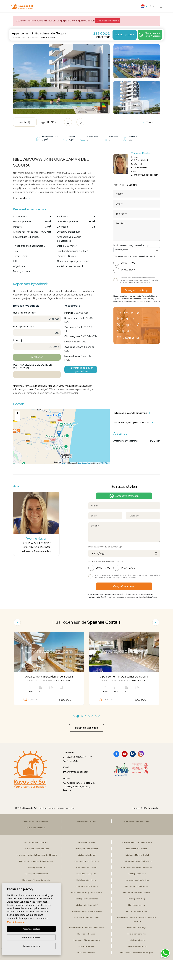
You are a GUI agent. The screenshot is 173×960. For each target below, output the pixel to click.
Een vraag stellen (124, 34)
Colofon (43, 808)
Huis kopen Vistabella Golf (36, 848)
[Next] (155, 622)
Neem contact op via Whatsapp (150, 34)
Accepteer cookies (31, 929)
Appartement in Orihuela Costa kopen (86, 927)
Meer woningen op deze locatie (133, 422)
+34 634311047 (139, 160)
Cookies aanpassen (31, 937)
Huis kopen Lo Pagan (86, 855)
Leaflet (64, 463)
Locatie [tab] (25, 122)
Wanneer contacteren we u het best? (134, 256)
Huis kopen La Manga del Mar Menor (36, 861)
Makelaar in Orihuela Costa (86, 917)
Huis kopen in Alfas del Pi (86, 905)
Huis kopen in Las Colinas (86, 899)
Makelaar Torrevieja (136, 927)
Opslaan (31, 699)
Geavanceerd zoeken (108, 20)
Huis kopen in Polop (136, 899)
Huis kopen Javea (136, 905)
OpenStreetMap (84, 463)
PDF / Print (49, 122)
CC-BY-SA (104, 463)
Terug (148, 122)
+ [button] (17, 413)
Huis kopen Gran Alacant (86, 848)
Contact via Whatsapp (124, 496)
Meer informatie (15, 922)
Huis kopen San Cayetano (36, 842)
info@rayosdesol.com (75, 771)
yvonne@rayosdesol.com (144, 174)
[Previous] (17, 622)
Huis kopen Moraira (86, 952)
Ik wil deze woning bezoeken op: (131, 245)
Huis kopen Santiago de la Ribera (86, 892)
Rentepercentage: (24, 326)
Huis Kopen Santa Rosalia (36, 874)
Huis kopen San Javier (86, 867)
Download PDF (128, 338)
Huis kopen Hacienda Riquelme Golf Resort (36, 855)
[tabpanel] (49, 668)
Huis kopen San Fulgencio (86, 886)
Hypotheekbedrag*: (24, 312)
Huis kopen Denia (137, 940)
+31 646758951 (139, 167)
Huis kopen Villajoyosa (136, 911)
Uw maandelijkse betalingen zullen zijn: (32, 366)
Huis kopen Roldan (36, 867)
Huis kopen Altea (86, 946)
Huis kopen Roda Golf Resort (136, 892)
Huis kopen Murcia (86, 842)
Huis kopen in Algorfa (86, 874)
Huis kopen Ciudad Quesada (86, 940)
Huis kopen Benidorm (137, 946)
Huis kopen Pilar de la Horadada (137, 842)
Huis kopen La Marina (86, 880)
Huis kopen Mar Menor (136, 848)
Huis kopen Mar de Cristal (137, 855)
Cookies (60, 808)
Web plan (70, 808)
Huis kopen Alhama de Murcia (36, 880)
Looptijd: (18, 340)
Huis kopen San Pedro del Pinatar (136, 867)
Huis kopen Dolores (137, 874)
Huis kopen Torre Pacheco (86, 861)
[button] (160, 6)
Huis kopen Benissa (86, 934)
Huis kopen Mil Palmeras (136, 886)
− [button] (17, 418)
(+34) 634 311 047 (73, 757)
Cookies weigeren (31, 946)
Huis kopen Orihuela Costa (136, 821)
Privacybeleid (147, 282)
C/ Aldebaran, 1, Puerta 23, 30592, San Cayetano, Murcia (79, 786)
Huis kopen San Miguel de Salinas (86, 911)
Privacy (51, 808)
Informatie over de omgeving (132, 413)
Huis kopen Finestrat (86, 821)
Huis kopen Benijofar (136, 934)
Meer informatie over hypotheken (81, 369)
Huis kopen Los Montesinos (136, 880)
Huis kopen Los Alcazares (36, 821)
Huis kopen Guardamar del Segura (136, 952)
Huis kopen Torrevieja (36, 828)
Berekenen (37, 357)
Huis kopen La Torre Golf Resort (137, 861)
